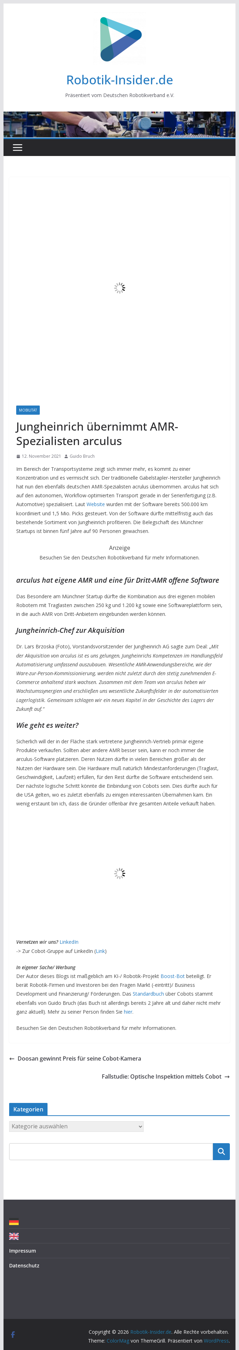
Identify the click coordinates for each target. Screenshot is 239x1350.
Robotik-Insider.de (119, 79)
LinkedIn (68, 941)
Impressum (22, 1250)
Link (100, 951)
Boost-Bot (173, 976)
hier (128, 1011)
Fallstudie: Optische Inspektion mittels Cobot (166, 1076)
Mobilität (28, 410)
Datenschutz (24, 1265)
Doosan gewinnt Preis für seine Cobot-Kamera (75, 1058)
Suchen (221, 1152)
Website (96, 504)
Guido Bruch (82, 456)
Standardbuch (148, 993)
